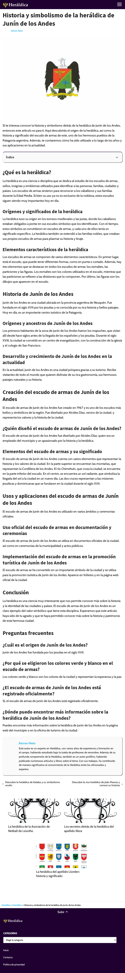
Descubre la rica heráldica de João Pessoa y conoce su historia (96, 784)
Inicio (6, 950)
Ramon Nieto (17, 30)
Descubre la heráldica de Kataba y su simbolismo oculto (32, 784)
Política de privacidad (14, 964)
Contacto (8, 957)
